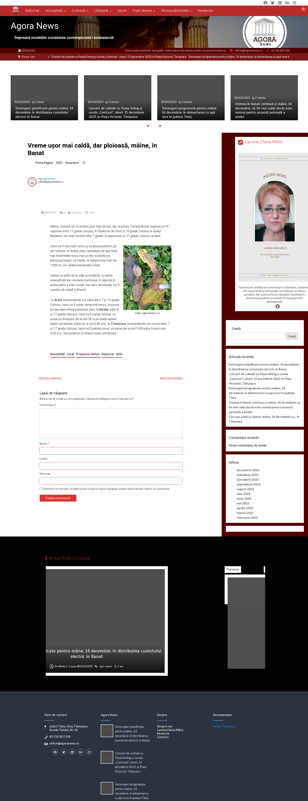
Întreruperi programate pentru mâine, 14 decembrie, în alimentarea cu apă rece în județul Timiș (189, 112)
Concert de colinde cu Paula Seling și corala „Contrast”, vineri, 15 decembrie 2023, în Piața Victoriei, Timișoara (132, 56)
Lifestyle (101, 10)
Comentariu (48, 405)
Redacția (205, 10)
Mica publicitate (174, 10)
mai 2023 (243, 503)
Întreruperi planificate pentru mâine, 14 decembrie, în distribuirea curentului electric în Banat (44, 112)
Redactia (163, 733)
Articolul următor (171, 378)
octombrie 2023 (248, 479)
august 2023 (245, 489)
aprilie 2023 (245, 508)
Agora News (35, 26)
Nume (44, 443)
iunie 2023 (244, 498)
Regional (108, 354)
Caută (236, 328)
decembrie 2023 (248, 470)
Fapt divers (142, 10)
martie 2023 (245, 513)
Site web (45, 473)
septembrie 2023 (248, 484)
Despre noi (164, 726)
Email (44, 458)
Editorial (32, 10)
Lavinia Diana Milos (170, 730)
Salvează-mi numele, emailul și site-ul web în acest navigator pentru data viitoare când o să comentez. (106, 488)
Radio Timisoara (224, 726)
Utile (119, 354)
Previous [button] (264, 569)
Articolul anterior (50, 378)
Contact (163, 737)
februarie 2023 (247, 517)
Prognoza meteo (88, 354)
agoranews (48, 178)
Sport (122, 10)
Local (71, 354)
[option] (132, 57)
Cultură (78, 10)
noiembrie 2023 (247, 475)
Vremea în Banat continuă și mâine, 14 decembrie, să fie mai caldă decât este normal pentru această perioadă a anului (263, 110)
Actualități (54, 10)
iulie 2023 (243, 494)
